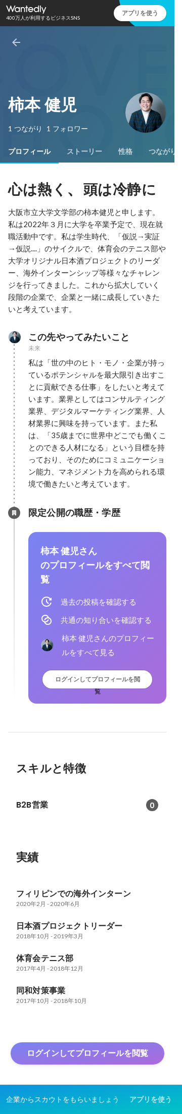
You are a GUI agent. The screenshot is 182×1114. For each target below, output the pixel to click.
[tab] (29, 151)
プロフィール (29, 151)
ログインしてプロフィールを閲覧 (97, 681)
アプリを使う (140, 13)
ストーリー (84, 151)
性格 (125, 151)
